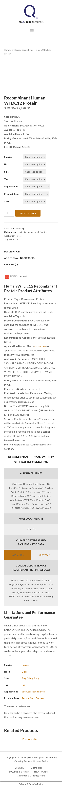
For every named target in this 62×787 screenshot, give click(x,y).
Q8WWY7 (44, 554)
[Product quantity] (9, 213)
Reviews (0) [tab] (11, 264)
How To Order (41, 771)
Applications (11, 186)
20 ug (30, 678)
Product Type (11, 194)
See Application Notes (33, 691)
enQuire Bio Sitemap (19, 771)
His (24, 232)
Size (6, 171)
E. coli (24, 671)
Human (30, 232)
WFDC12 (13, 239)
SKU (6, 201)
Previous (27, 739)
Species (8, 156)
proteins (16, 50)
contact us (40, 346)
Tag (6, 179)
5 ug (24, 678)
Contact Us (20, 767)
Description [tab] (12, 251)
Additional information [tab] (20, 258)
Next (37, 739)
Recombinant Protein (33, 698)
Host (7, 164)
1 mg (36, 678)
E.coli (19, 232)
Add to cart (28, 213)
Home (7, 50)
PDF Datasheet (16, 277)
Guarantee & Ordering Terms (31, 775)
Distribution (36, 767)
